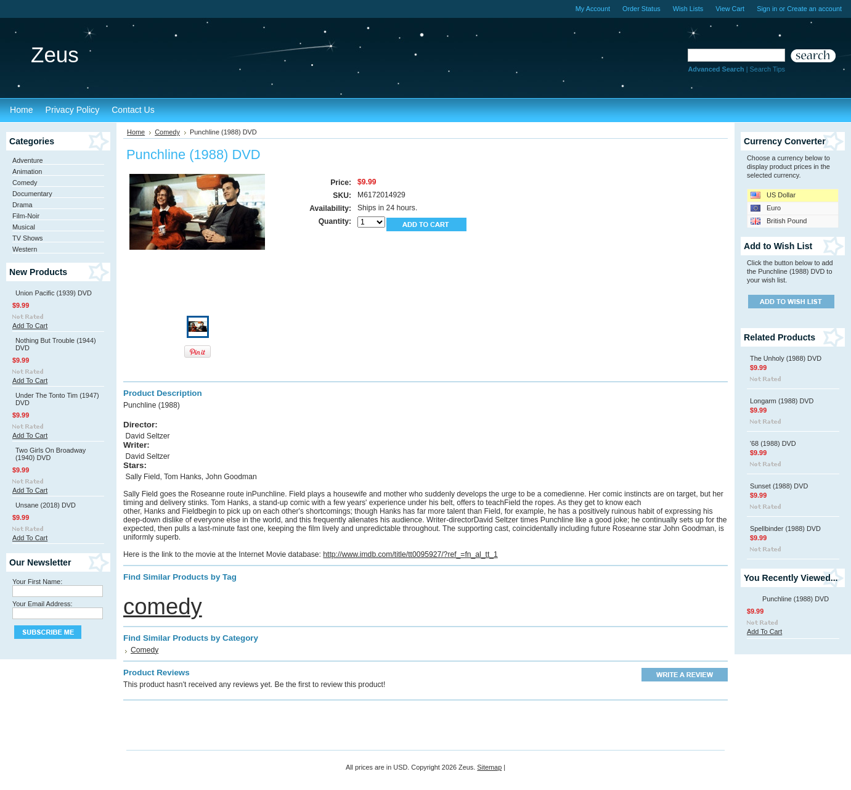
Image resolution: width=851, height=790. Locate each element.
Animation (27, 171)
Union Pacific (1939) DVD (53, 293)
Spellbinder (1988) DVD (785, 528)
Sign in (767, 8)
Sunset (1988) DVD (779, 486)
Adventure (27, 160)
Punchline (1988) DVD (795, 599)
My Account (593, 8)
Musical (23, 227)
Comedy (25, 182)
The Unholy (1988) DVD (785, 358)
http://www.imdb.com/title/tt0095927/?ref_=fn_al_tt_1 (410, 554)
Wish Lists (688, 8)
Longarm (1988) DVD (781, 401)
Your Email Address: (42, 603)
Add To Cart (29, 325)
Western (24, 249)
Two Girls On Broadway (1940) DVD (50, 453)
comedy (162, 606)
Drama (22, 204)
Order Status (641, 8)
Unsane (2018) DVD (45, 505)
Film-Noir (25, 216)
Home (136, 132)
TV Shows (27, 238)
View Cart (729, 8)
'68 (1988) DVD (773, 443)
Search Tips (767, 69)
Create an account (814, 8)
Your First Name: (37, 581)
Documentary (32, 193)
